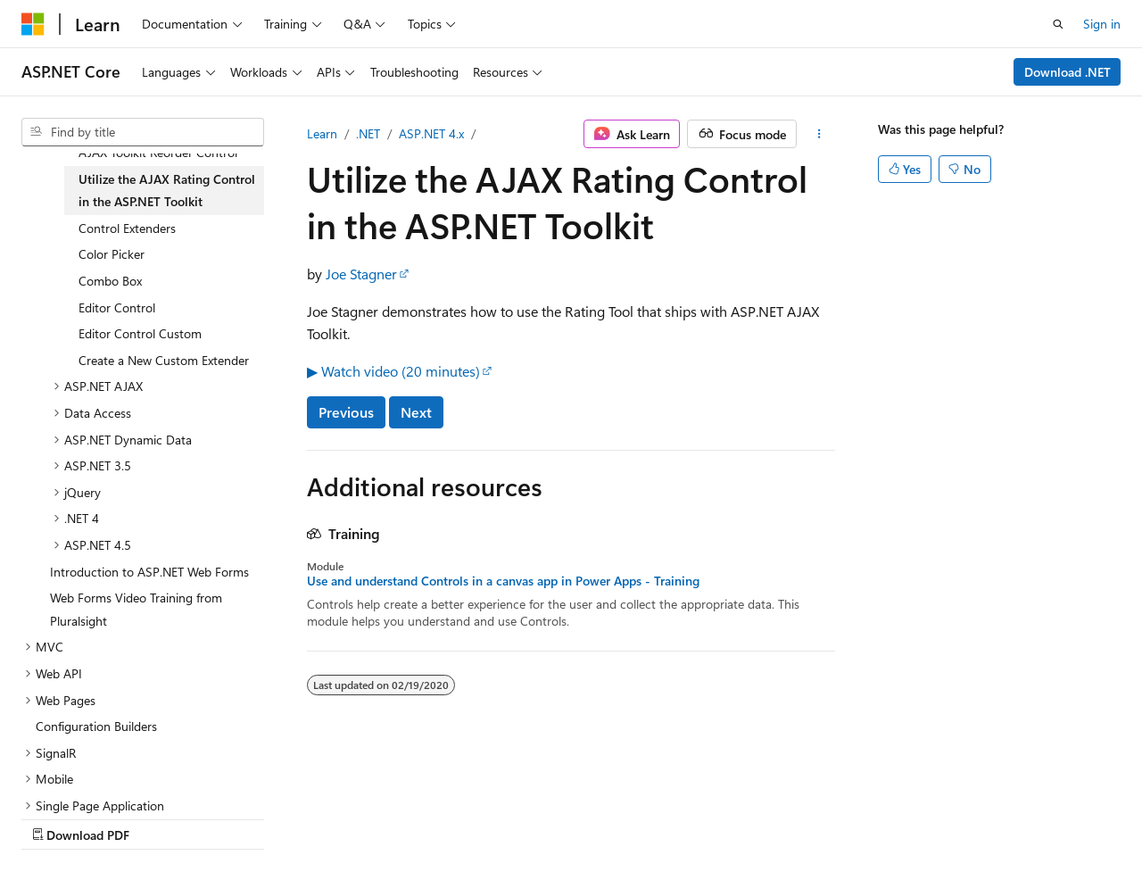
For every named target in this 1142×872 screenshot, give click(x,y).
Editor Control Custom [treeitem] (140, 333)
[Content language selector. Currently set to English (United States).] (103, 774)
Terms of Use (478, 818)
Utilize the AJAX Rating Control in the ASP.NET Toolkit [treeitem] (167, 190)
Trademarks (566, 818)
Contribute (319, 818)
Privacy (390, 818)
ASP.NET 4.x (431, 133)
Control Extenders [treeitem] (127, 228)
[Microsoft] (33, 24)
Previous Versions (162, 818)
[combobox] (142, 132)
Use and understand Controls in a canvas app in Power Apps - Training (503, 581)
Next (416, 412)
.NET (368, 133)
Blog (243, 818)
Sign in (1102, 23)
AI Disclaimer (57, 818)
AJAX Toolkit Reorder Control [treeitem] (158, 152)
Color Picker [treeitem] (112, 253)
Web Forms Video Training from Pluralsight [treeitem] (136, 609)
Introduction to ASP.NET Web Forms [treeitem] (149, 571)
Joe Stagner (361, 273)
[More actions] (819, 134)
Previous (346, 412)
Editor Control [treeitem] (117, 307)
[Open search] (1058, 24)
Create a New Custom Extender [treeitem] (164, 360)
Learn (322, 133)
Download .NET (1067, 71)
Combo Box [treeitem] (110, 280)
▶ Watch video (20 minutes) (393, 370)
